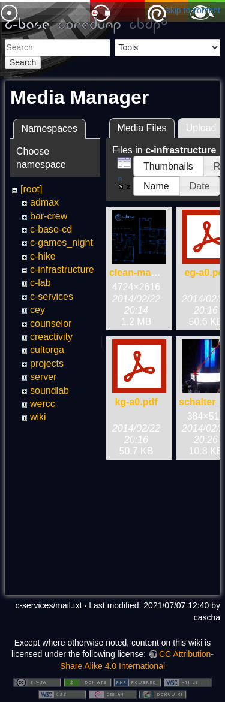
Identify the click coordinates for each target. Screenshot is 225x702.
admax (44, 202)
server (43, 377)
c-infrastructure (62, 269)
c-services (51, 296)
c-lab (40, 283)
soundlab (49, 390)
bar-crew (48, 216)
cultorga (47, 350)
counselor (50, 323)
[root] (31, 189)
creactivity (51, 337)
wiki (38, 417)
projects (47, 363)
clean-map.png (143, 272)
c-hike (43, 256)
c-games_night (61, 242)
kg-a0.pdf (136, 402)
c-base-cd (51, 229)
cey (37, 310)
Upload (201, 128)
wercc (42, 404)
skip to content (193, 10)
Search (23, 62)
